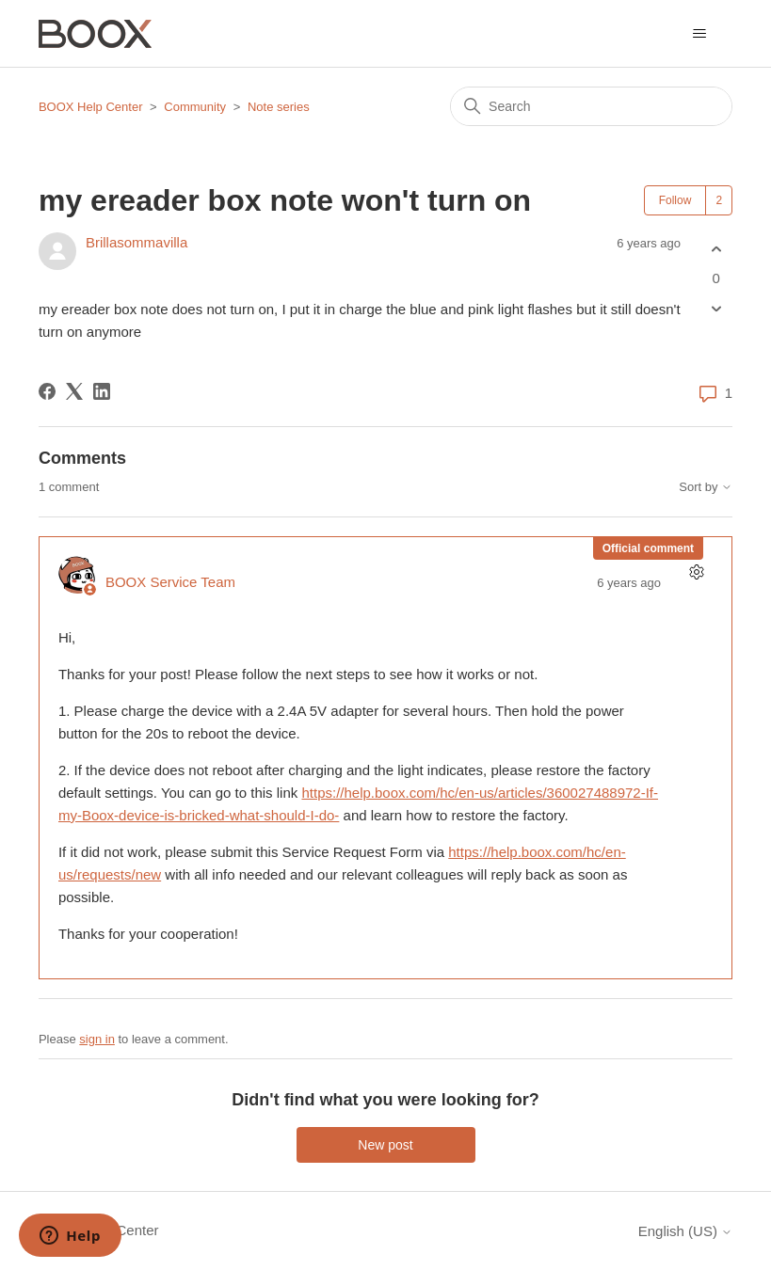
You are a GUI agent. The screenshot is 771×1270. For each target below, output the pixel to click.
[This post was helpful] (715, 248)
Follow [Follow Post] (675, 200)
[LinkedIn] (101, 391)
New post (385, 1144)
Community (195, 107)
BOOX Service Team (170, 582)
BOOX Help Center (91, 107)
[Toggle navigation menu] (699, 34)
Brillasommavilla (136, 242)
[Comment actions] (696, 572)
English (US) (685, 1231)
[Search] (591, 106)
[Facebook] (47, 391)
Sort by (705, 487)
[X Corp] (74, 391)
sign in (97, 1039)
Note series (279, 107)
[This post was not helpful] (715, 309)
